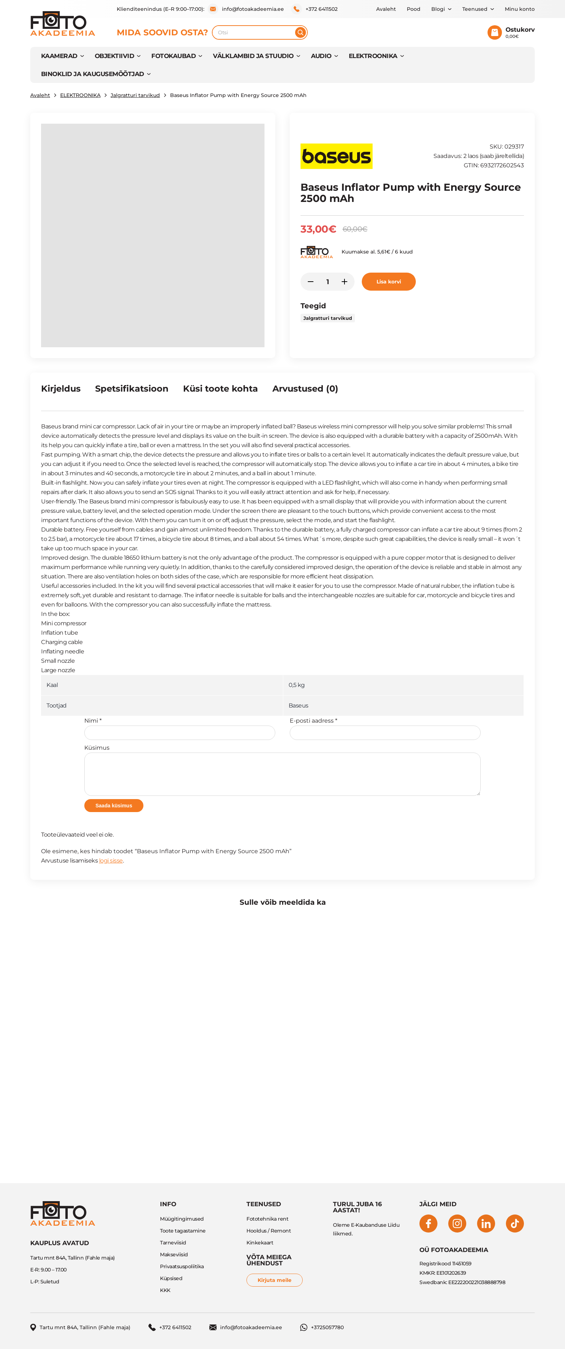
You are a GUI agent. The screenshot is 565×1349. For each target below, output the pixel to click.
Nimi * (179, 728)
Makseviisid (174, 1254)
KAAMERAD (59, 55)
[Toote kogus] (328, 282)
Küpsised (171, 1278)
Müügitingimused (182, 1219)
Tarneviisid (173, 1242)
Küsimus (282, 770)
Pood (414, 9)
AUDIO (321, 55)
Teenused (475, 9)
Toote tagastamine (183, 1230)
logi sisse (111, 860)
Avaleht (386, 9)
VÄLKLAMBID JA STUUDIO (253, 55)
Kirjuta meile (275, 1280)
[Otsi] (300, 32)
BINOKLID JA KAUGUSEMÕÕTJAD (92, 74)
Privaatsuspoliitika (182, 1266)
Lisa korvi (389, 281)
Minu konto (520, 9)
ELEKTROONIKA (373, 55)
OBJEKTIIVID (114, 55)
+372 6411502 (314, 9)
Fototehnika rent (267, 1219)
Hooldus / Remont (268, 1230)
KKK (165, 1290)
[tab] (61, 391)
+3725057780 (322, 1327)
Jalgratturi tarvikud (135, 95)
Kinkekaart (259, 1242)
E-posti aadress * (385, 728)
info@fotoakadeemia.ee (246, 9)
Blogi (438, 9)
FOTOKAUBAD (173, 55)
